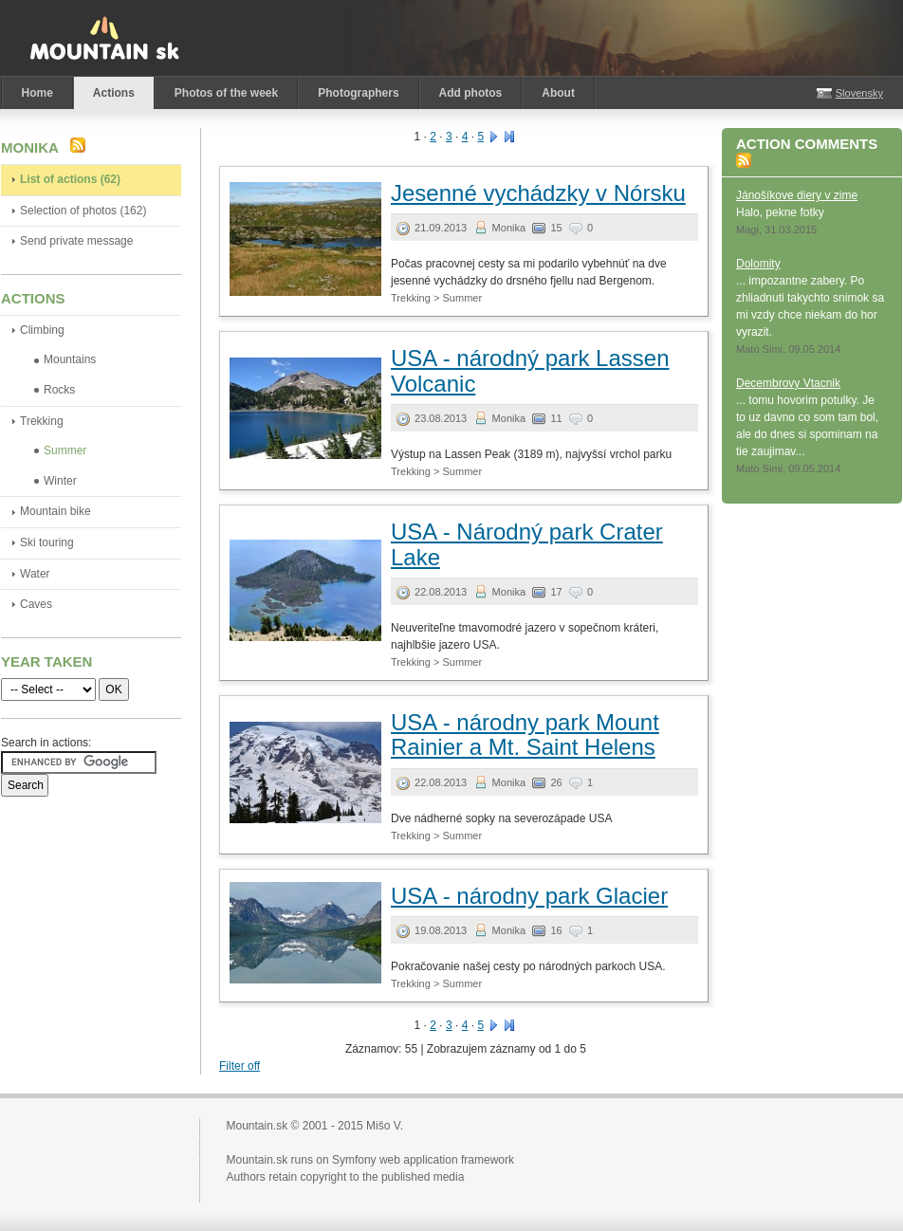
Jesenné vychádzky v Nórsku (538, 193)
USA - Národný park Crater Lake (527, 544)
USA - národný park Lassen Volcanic (530, 370)
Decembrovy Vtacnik (788, 383)
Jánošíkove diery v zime (796, 195)
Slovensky (859, 93)
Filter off (239, 1066)
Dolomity (758, 263)
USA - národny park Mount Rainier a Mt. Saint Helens (525, 734)
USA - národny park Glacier (529, 896)
